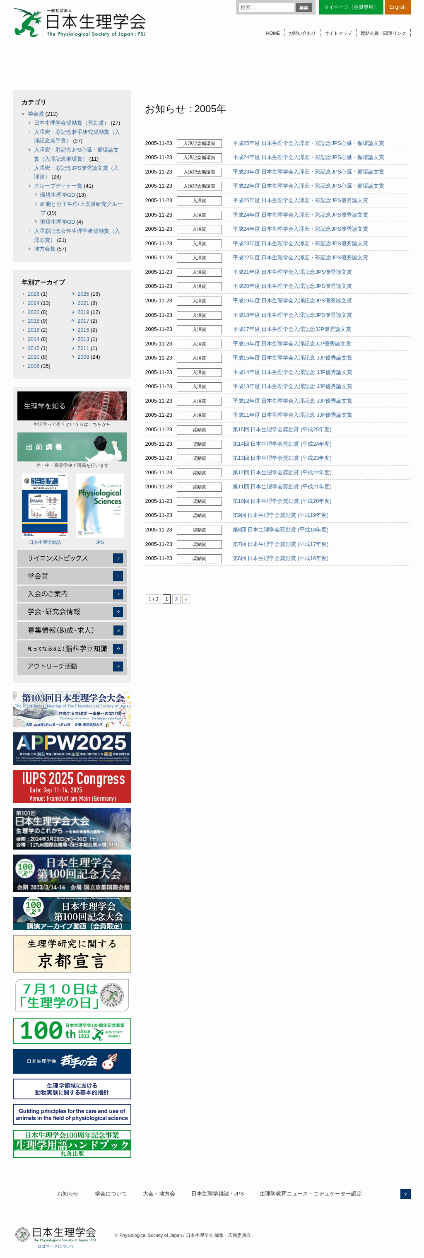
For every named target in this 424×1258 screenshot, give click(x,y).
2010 (33, 357)
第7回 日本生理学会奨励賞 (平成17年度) (281, 544)
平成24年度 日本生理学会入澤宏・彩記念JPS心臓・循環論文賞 (308, 157)
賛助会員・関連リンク (383, 33)
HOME (273, 33)
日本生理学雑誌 (44, 509)
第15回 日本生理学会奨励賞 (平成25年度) (282, 429)
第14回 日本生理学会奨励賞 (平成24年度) (282, 444)
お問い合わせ (302, 33)
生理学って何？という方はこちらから (72, 409)
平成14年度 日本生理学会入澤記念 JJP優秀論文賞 (293, 372)
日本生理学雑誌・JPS (217, 1193)
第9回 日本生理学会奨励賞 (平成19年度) (281, 515)
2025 (83, 294)
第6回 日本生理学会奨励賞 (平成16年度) (281, 558)
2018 (33, 321)
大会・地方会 (159, 1193)
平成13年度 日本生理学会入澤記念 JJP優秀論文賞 (293, 386)
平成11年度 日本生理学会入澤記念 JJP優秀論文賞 (293, 415)
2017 (83, 321)
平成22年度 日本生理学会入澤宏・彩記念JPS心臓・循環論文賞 (308, 186)
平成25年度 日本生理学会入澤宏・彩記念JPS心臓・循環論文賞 (308, 143)
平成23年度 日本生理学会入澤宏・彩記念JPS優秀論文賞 (300, 243)
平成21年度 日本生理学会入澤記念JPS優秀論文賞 (292, 272)
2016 (33, 330)
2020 (33, 312)
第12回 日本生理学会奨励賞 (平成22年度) (282, 472)
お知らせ (68, 1193)
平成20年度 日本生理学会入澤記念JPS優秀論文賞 (292, 286)
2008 (83, 357)
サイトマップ (338, 33)
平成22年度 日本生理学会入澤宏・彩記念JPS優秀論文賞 (300, 257)
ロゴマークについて (56, 1246)
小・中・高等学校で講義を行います (72, 450)
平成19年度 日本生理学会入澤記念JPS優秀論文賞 (292, 300)
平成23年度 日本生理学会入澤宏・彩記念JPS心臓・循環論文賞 (308, 172)
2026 (33, 294)
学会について (111, 1193)
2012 (33, 348)
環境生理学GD (57, 195)
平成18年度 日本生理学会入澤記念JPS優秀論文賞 (292, 315)
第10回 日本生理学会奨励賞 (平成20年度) (282, 501)
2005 (33, 366)
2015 (83, 330)
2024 (33, 303)
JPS (100, 509)
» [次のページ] (186, 599)
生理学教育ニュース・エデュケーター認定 (311, 1193)
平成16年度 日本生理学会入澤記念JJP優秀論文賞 (292, 343)
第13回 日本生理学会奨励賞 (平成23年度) (282, 458)
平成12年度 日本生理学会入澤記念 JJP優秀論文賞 (293, 401)
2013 (83, 339)
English (398, 7)
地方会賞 (44, 249)
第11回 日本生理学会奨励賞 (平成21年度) (282, 486)
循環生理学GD (57, 222)
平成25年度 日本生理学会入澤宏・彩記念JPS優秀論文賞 (300, 200)
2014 (33, 339)
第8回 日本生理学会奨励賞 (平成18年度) (281, 529)
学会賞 (36, 114)
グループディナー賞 (58, 186)
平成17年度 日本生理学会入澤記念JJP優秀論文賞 (292, 329)
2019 (83, 312)
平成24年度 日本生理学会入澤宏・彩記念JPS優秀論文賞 (300, 215)
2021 (83, 303)
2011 (83, 348)
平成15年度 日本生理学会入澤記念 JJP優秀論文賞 (293, 358)
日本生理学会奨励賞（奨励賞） (71, 123)
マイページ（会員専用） (351, 7)
